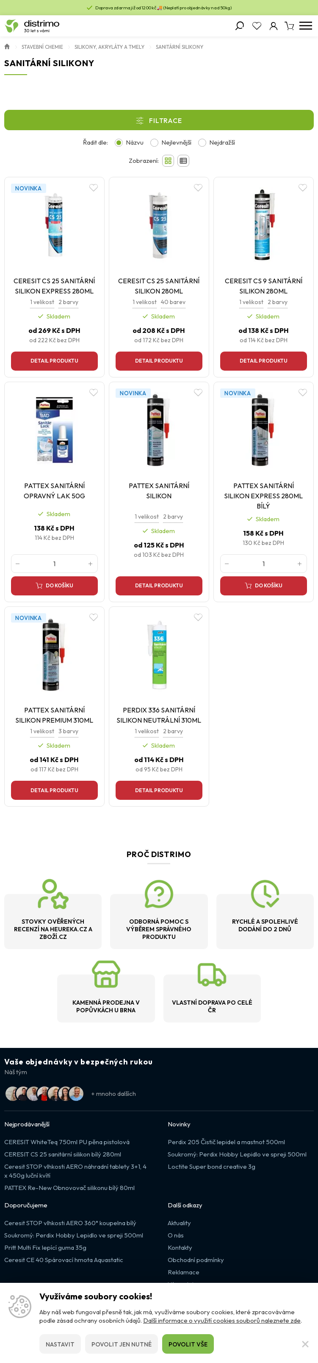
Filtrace (165, 120)
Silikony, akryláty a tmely (109, 47)
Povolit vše (188, 1344)
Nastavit (60, 1344)
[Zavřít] (305, 1344)
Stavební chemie (42, 47)
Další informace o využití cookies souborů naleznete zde (222, 1320)
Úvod (7, 46)
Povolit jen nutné (121, 1344)
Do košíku (59, 585)
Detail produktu (54, 361)
